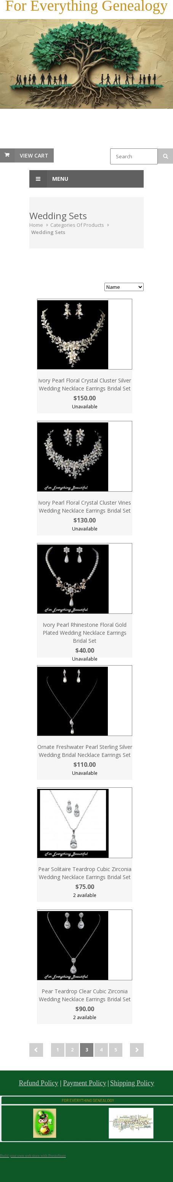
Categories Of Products (77, 224)
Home (36, 224)
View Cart (34, 155)
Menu (48, 179)
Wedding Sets (48, 232)
